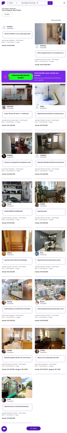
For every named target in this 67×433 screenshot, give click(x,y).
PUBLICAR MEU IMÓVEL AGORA (18, 77)
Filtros (7, 14)
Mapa (33, 428)
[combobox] (33, 3)
